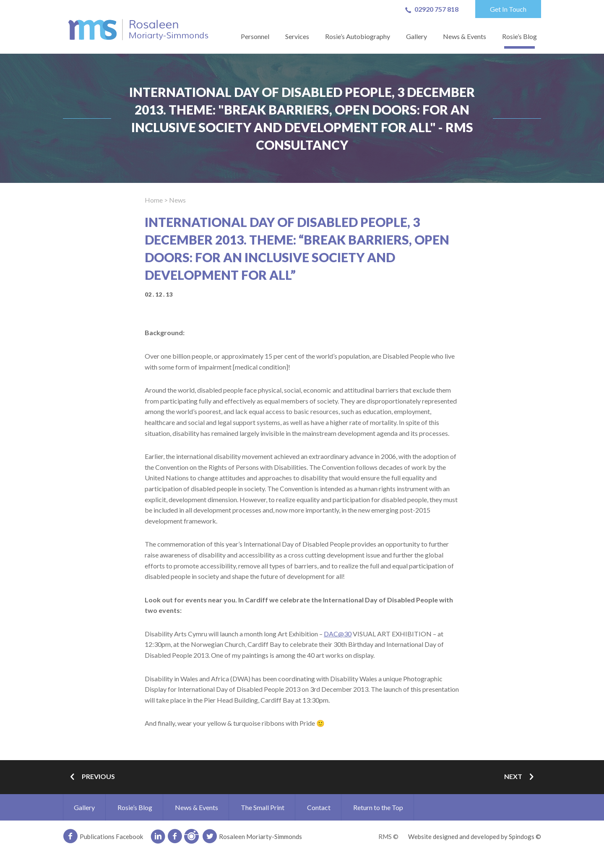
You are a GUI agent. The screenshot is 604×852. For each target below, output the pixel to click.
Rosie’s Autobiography (357, 36)
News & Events (464, 36)
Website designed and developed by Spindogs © (474, 836)
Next (520, 777)
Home (154, 200)
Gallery (416, 36)
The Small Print (262, 807)
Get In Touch (508, 9)
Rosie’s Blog (519, 36)
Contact (319, 807)
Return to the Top (378, 807)
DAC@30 (337, 634)
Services (297, 36)
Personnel (255, 36)
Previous (91, 777)
